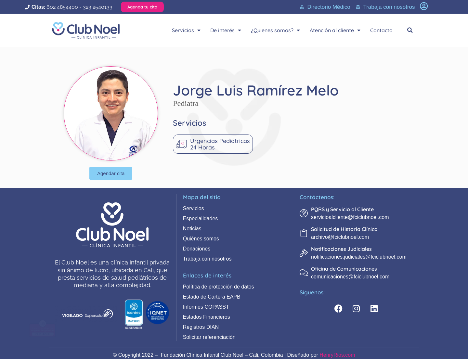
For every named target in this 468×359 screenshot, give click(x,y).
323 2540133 (97, 7)
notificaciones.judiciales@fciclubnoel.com (359, 257)
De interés (225, 30)
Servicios (186, 30)
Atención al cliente (335, 30)
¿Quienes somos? (275, 30)
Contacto (381, 30)
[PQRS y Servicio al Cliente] (304, 213)
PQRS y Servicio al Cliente (342, 209)
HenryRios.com (337, 355)
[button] (410, 30)
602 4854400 (62, 7)
